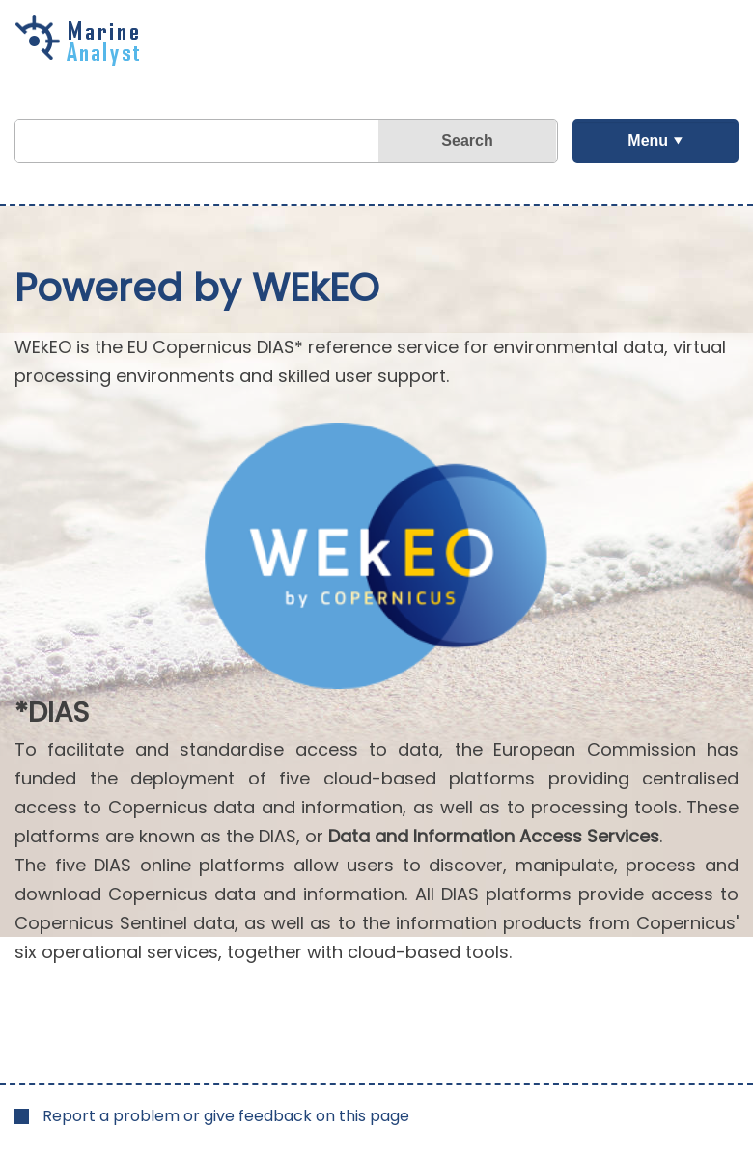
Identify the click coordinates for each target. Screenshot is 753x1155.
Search (466, 140)
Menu (648, 140)
